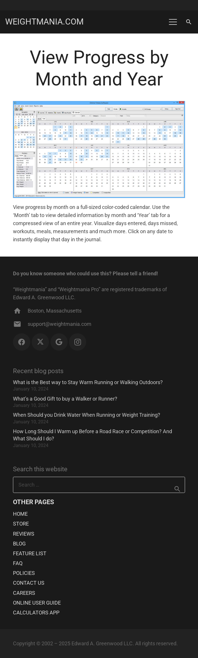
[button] (173, 22)
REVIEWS (23, 534)
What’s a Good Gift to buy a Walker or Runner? (65, 399)
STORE (21, 524)
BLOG (19, 544)
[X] (40, 342)
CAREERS (24, 593)
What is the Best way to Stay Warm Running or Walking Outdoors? (88, 382)
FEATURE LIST (29, 553)
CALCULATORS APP (36, 613)
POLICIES (24, 573)
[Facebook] (21, 342)
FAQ (17, 563)
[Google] (59, 342)
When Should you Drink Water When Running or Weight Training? (86, 415)
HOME (20, 514)
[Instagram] (77, 342)
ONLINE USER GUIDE (37, 603)
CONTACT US (28, 583)
